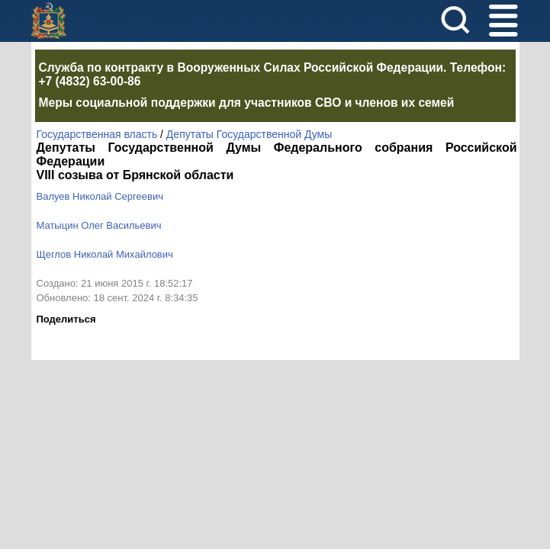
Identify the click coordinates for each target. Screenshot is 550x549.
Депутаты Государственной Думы (249, 134)
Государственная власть (97, 134)
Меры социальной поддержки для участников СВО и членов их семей (247, 102)
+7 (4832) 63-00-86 (90, 81)
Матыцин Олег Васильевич (99, 225)
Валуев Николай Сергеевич (100, 196)
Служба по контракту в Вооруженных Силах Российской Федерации (241, 67)
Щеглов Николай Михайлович (105, 254)
